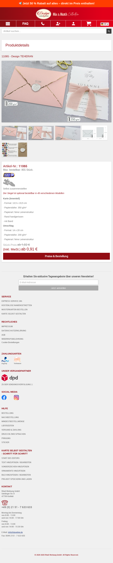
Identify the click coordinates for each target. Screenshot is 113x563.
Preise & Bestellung (56, 256)
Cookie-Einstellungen (10, 342)
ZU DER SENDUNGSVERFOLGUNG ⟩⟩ (17, 384)
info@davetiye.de (15, 532)
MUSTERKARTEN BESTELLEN (15, 309)
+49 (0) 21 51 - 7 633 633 (17, 507)
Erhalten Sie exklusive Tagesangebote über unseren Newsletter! (58, 276)
